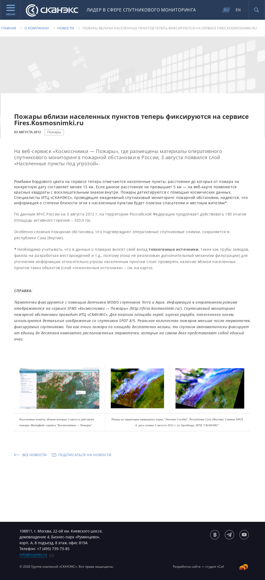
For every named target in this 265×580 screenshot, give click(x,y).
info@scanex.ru (33, 554)
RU (226, 9)
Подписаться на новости (85, 454)
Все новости (34, 454)
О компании (37, 28)
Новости (65, 28)
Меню (10, 10)
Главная (8, 28)
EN (238, 9)
